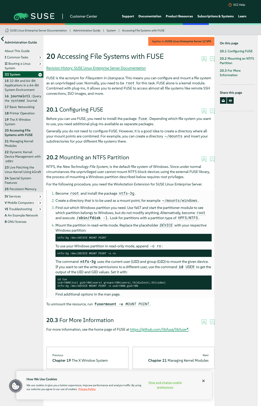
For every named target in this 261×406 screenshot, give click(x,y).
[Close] (203, 380)
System (111, 30)
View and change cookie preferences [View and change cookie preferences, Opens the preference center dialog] (165, 385)
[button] (15, 386)
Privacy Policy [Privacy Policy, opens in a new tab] (87, 389)
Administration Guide (86, 30)
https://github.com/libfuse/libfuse (158, 329)
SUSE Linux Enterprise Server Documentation (38, 30)
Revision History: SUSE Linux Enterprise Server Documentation (96, 68)
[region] (114, 385)
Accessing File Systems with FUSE (143, 30)
